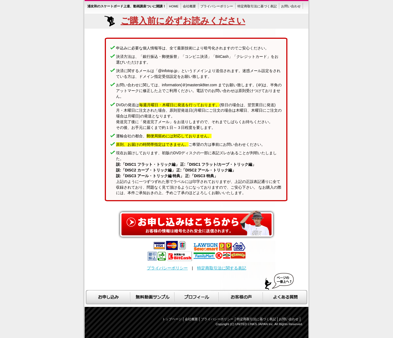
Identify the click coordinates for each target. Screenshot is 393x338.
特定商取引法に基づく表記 (256, 319)
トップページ (172, 319)
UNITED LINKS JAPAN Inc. (254, 324)
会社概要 (191, 319)
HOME (173, 6)
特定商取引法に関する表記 (221, 268)
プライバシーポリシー (167, 268)
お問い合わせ (289, 319)
